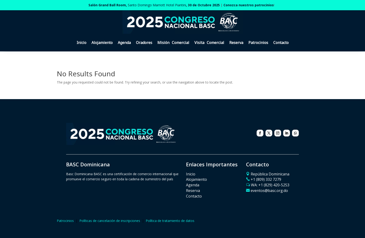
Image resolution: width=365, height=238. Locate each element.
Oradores (144, 42)
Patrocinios (258, 42)
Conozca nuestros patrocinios (248, 5)
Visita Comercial (209, 42)
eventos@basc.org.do (269, 190)
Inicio (81, 42)
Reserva (236, 42)
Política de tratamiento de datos (170, 220)
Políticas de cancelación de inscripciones (109, 220)
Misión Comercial (173, 42)
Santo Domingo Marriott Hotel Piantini (154, 5)
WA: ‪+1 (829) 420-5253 (270, 185)
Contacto (281, 42)
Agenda (124, 42)
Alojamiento (102, 42)
